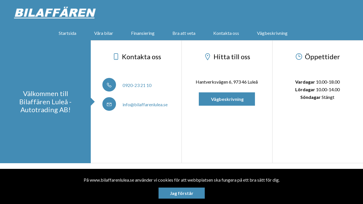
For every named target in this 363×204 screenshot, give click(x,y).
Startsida (67, 33)
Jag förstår (181, 193)
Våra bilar (103, 33)
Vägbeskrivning (272, 33)
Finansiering (143, 33)
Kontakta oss (226, 33)
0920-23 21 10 (126, 85)
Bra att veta (183, 33)
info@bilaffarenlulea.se (135, 104)
